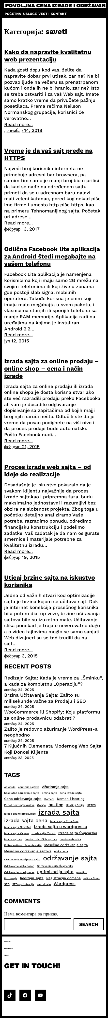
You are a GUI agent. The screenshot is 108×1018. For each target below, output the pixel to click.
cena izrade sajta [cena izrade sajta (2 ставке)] (71, 793)
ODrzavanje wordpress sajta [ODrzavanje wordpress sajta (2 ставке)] (22, 859)
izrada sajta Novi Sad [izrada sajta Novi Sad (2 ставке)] (17, 827)
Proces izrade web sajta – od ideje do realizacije (47, 470)
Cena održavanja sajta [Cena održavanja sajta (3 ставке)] (23, 799)
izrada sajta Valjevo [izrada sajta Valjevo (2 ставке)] (16, 833)
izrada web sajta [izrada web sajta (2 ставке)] (70, 839)
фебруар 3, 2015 (21, 656)
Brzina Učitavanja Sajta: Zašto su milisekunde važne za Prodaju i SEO (45, 698)
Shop (6, 955)
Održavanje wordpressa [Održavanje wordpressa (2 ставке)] (19, 872)
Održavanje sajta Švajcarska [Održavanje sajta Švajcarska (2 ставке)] (55, 866)
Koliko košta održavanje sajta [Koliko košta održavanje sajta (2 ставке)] (23, 845)
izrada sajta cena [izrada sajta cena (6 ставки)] (25, 820)
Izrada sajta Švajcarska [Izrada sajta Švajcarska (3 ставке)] (77, 833)
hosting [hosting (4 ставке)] (55, 804)
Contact (7, 942)
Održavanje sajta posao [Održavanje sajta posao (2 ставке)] (19, 866)
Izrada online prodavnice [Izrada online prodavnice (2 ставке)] (20, 813)
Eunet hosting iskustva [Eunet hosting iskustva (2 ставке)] (19, 805)
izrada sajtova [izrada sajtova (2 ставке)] (13, 839)
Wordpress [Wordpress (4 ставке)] (65, 883)
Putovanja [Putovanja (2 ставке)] (10, 878)
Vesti (43, 14)
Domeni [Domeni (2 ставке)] (49, 799)
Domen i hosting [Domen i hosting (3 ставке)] (71, 799)
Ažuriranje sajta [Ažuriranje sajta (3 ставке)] (55, 787)
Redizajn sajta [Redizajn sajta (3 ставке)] (32, 878)
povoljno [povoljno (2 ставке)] (81, 872)
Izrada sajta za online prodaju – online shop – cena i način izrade (51, 368)
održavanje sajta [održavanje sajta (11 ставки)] (70, 858)
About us (8, 948)
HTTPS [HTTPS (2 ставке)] (91, 805)
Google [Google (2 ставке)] (41, 805)
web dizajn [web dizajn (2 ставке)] (44, 884)
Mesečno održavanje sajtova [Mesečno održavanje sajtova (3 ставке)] (27, 851)
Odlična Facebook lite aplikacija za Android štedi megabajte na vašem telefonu (52, 256)
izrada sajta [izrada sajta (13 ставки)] (58, 812)
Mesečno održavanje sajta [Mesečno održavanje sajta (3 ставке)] (66, 845)
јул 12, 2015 (16, 341)
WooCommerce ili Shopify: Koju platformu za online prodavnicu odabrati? (52, 715)
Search (88, 924)
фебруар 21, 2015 (22, 446)
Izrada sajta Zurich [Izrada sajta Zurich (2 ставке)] (43, 833)
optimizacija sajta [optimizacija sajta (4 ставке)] (55, 871)
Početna (13, 14)
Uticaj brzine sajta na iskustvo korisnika (49, 581)
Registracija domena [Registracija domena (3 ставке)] (63, 878)
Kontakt (59, 14)
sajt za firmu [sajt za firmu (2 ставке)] (91, 878)
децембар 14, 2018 (23, 130)
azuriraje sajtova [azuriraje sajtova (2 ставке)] (28, 787)
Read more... (18, 124)
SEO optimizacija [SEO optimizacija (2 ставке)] (23, 884)
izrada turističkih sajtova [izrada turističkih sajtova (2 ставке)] (41, 839)
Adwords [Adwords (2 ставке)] (9, 787)
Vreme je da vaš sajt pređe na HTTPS (48, 154)
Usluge (30, 14)
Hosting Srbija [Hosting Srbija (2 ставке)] (75, 805)
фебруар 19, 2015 (22, 557)
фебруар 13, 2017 (22, 229)
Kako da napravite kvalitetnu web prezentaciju (47, 55)
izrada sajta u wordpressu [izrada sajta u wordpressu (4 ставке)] (60, 826)
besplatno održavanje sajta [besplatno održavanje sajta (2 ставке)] (21, 793)
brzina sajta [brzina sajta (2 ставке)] (49, 793)
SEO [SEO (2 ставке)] (7, 884)
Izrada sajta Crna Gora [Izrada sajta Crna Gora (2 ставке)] (64, 821)
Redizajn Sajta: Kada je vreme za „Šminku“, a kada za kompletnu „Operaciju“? (53, 681)
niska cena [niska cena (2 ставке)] (61, 851)
